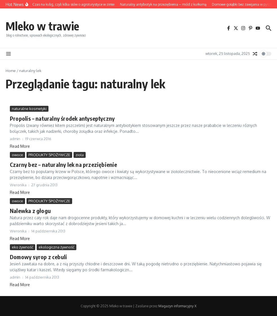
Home (11, 70)
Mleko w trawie (42, 26)
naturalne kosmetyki (29, 108)
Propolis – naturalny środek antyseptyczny (62, 118)
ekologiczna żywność (56, 247)
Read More (20, 146)
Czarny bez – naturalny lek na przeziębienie (63, 164)
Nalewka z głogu (30, 210)
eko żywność (22, 247)
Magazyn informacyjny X (177, 306)
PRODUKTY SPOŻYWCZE (49, 155)
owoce (17, 155)
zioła (80, 155)
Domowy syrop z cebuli (38, 256)
